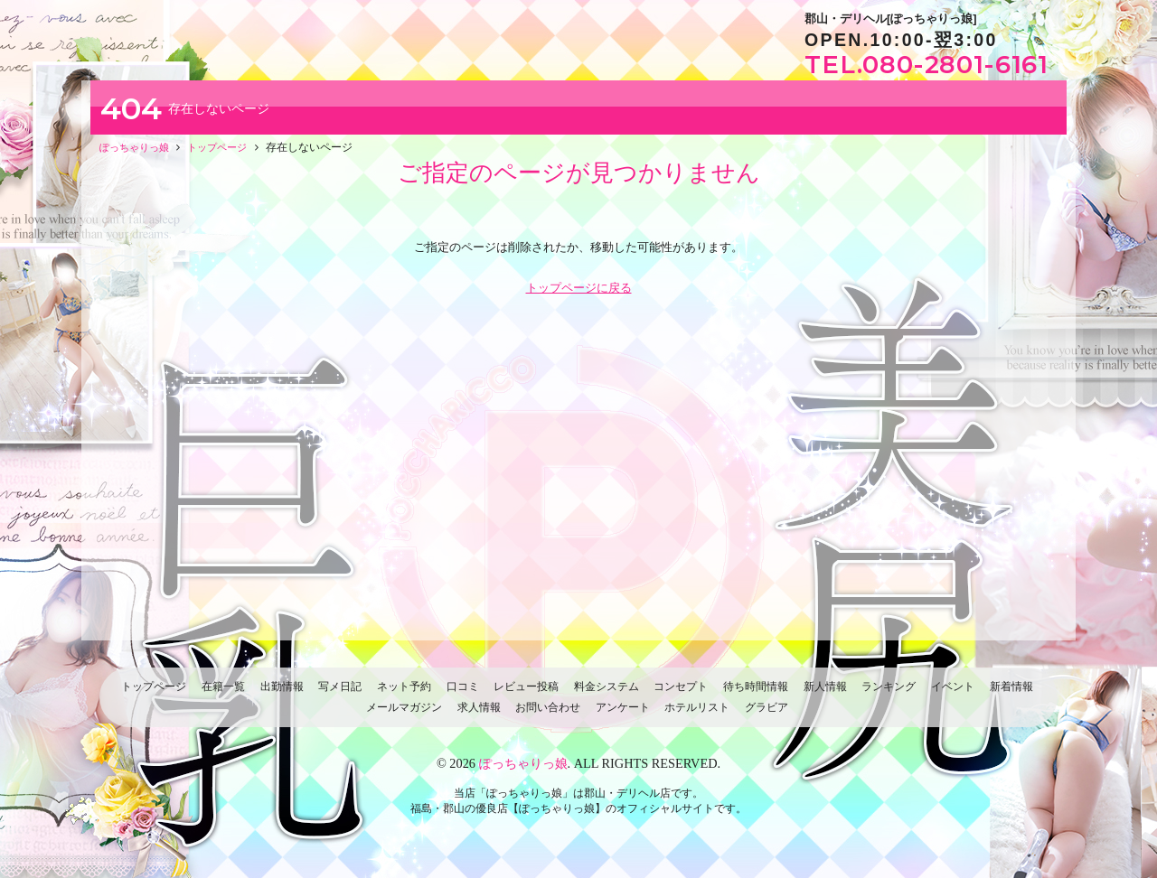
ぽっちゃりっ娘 (523, 772)
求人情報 (479, 716)
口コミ (463, 695)
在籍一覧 (223, 695)
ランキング (888, 695)
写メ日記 (340, 695)
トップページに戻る (579, 297)
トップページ (153, 695)
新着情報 (1011, 695)
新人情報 (825, 695)
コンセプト (681, 695)
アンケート (623, 716)
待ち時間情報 (755, 695)
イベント (952, 695)
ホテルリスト (696, 716)
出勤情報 (282, 695)
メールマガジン (404, 716)
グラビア (766, 716)
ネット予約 (404, 695)
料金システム (606, 695)
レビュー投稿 (526, 695)
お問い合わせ (547, 716)
